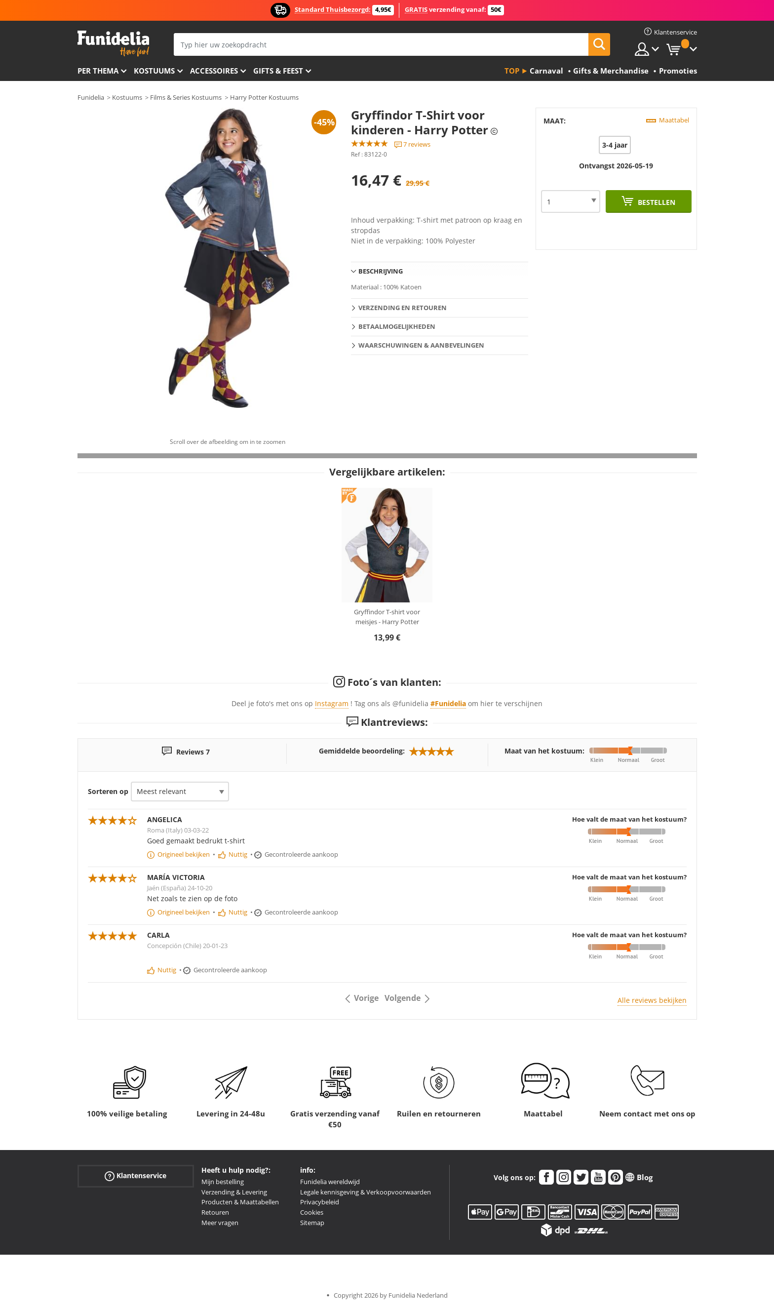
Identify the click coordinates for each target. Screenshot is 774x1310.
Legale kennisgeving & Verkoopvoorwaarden (365, 1192)
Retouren (215, 1212)
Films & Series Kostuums (186, 97)
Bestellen (655, 202)
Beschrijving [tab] (380, 271)
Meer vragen (219, 1222)
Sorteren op (108, 791)
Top (511, 71)
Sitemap (312, 1222)
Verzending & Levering (234, 1192)
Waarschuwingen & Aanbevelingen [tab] (421, 345)
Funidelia (90, 97)
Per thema (97, 71)
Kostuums (154, 71)
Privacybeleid (319, 1201)
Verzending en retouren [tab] (402, 307)
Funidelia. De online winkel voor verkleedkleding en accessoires (113, 44)
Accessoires (214, 71)
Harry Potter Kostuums (264, 97)
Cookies (311, 1212)
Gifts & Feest (278, 71)
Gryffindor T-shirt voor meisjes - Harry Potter (387, 616)
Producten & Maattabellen (240, 1201)
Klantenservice (135, 1176)
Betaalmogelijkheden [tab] (396, 326)
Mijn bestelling (222, 1181)
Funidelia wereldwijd (330, 1181)
